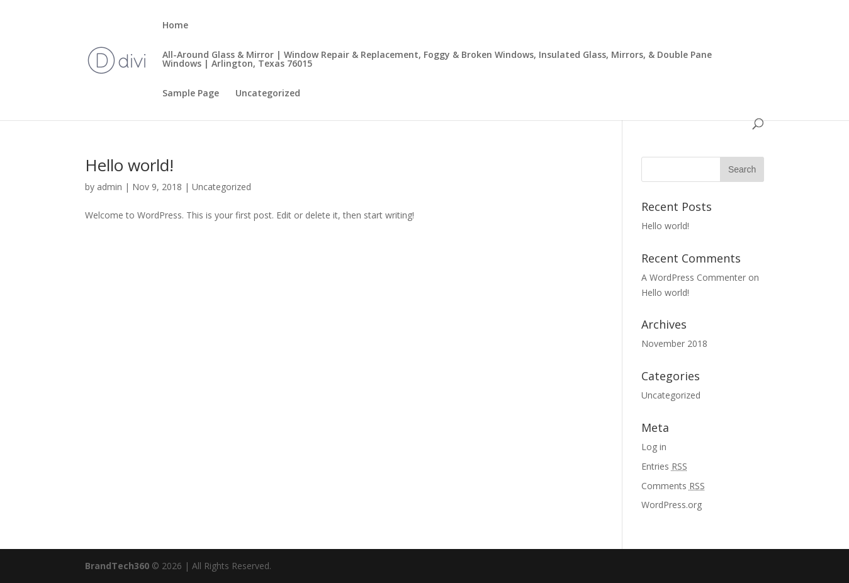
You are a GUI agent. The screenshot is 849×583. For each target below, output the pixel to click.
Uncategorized (267, 94)
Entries (664, 466)
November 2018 (674, 343)
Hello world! (129, 165)
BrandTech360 (117, 566)
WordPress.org (671, 505)
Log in (653, 447)
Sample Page (190, 94)
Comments (673, 486)
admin (109, 187)
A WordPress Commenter (693, 277)
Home (175, 26)
